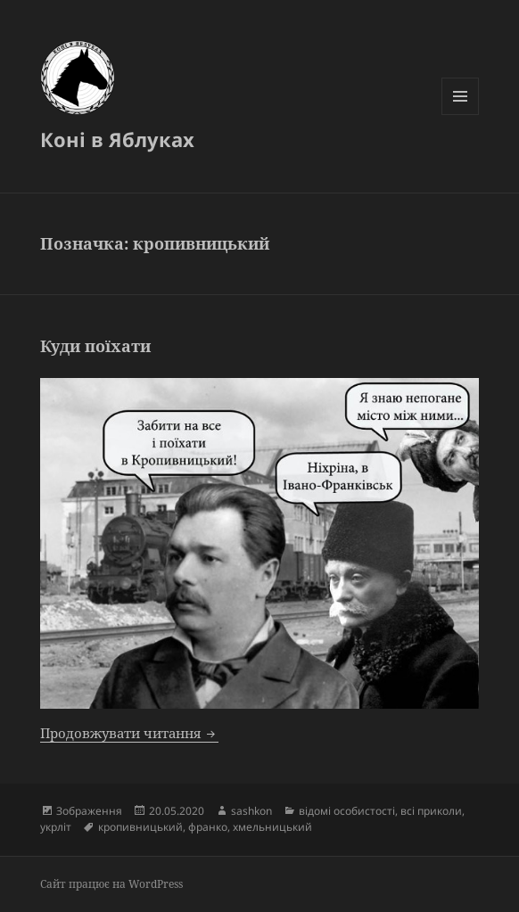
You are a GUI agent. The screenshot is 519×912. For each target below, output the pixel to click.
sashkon (251, 810)
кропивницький (140, 826)
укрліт (55, 826)
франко (207, 826)
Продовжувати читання (129, 733)
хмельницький (272, 826)
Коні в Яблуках (117, 139)
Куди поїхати (95, 346)
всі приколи (431, 810)
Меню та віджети (460, 114)
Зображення (89, 810)
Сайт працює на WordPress (111, 883)
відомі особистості (347, 810)
